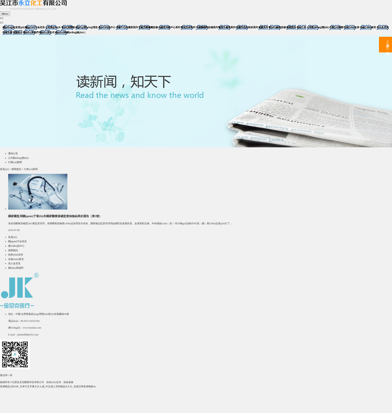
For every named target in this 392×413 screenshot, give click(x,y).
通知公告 (301, 27)
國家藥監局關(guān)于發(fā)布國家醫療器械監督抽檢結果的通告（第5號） (55, 216)
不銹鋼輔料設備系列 (207, 27)
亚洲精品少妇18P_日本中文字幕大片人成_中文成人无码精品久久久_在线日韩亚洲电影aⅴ (48, 386)
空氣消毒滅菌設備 (148, 27)
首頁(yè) (4, 169)
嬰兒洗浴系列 (188, 27)
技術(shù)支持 (351, 27)
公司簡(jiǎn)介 (53, 27)
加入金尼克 (382, 27)
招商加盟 (7, 32)
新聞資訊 (291, 27)
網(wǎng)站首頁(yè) (13, 27)
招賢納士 (17, 32)
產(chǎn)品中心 (106, 27)
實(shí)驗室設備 (277, 27)
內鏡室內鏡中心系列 (169, 27)
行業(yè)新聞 (336, 27)
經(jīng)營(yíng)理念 (86, 27)
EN (1, 18)
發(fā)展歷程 (68, 27)
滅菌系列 (263, 27)
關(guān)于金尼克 (35, 27)
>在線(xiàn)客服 (388, 44)
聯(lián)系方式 (47, 32)
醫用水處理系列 (226, 27)
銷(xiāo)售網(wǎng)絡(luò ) (70, 32)
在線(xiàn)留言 (368, 27)
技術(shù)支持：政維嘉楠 (60, 382)
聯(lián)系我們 (31, 32)
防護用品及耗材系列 (247, 27)
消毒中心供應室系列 (127, 27)
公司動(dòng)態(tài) (318, 27)
